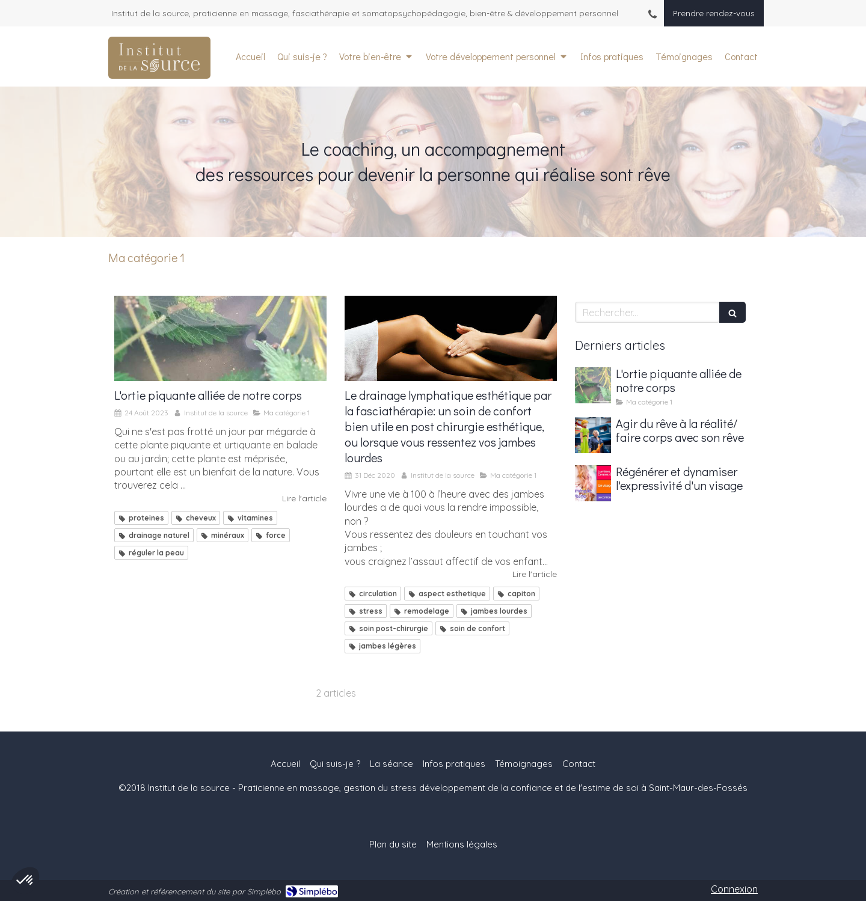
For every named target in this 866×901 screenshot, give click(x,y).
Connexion (734, 889)
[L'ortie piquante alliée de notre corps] (220, 338)
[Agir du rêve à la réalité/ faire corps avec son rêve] (593, 435)
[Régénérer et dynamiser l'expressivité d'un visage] (593, 483)
